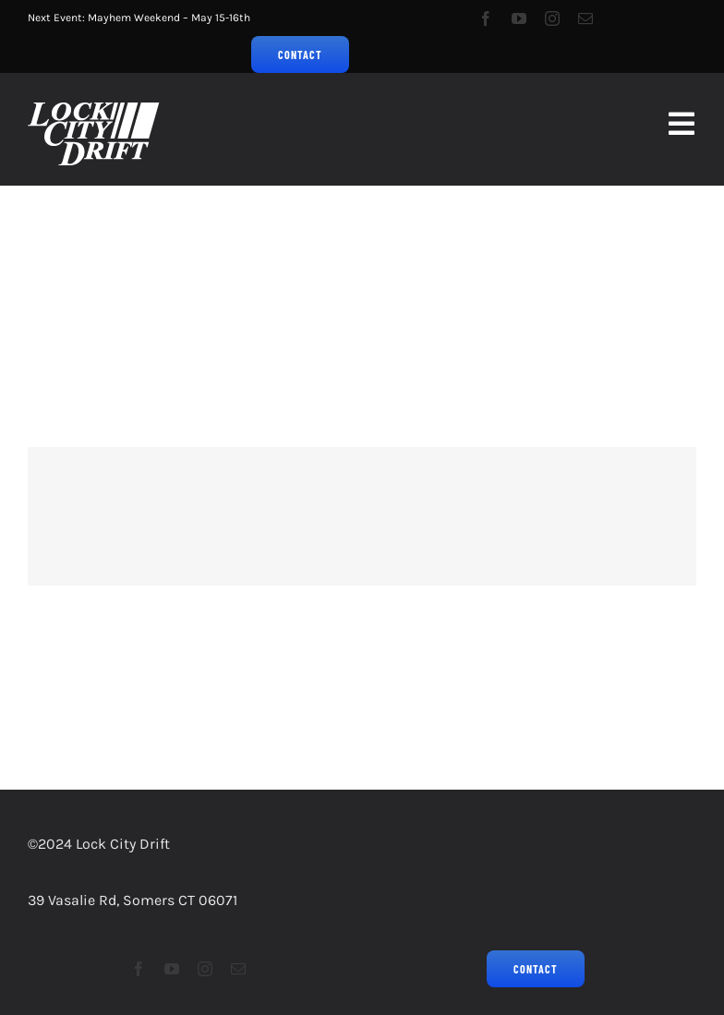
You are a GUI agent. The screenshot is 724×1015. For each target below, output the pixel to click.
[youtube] (519, 18)
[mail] (585, 18)
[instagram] (552, 18)
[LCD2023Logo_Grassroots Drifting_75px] (94, 109)
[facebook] (485, 18)
